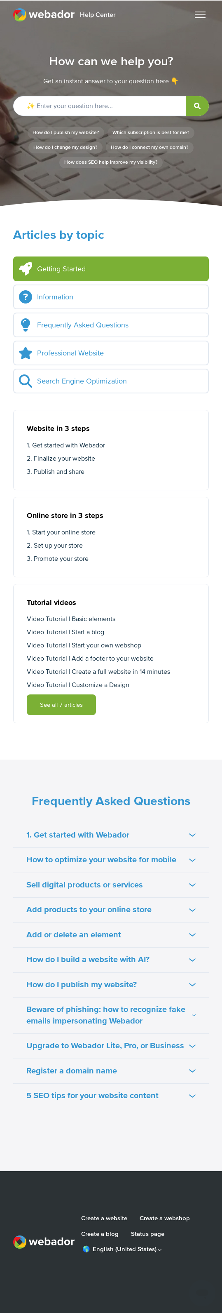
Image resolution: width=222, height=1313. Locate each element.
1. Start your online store (61, 532)
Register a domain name (111, 1071)
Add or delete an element (111, 935)
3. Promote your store (58, 559)
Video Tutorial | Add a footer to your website (90, 658)
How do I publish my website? (66, 132)
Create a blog (100, 1234)
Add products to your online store (111, 910)
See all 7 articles (61, 704)
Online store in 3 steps (65, 515)
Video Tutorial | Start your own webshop (84, 645)
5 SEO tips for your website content (111, 1096)
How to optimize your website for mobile (111, 860)
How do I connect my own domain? (150, 147)
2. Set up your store (55, 545)
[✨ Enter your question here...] (111, 106)
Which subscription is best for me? (150, 132)
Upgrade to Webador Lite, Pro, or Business (111, 1046)
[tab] (111, 268)
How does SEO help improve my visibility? (111, 162)
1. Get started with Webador (66, 445)
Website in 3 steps (58, 428)
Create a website (104, 1218)
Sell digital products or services (111, 885)
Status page (147, 1234)
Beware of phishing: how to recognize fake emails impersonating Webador (111, 1015)
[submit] (197, 106)
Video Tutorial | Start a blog (65, 632)
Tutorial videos (51, 602)
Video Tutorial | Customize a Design (78, 685)
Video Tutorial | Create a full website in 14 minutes (98, 672)
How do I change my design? (65, 147)
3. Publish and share (55, 472)
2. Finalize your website (61, 458)
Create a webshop (165, 1218)
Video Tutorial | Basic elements (71, 619)
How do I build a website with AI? (111, 960)
